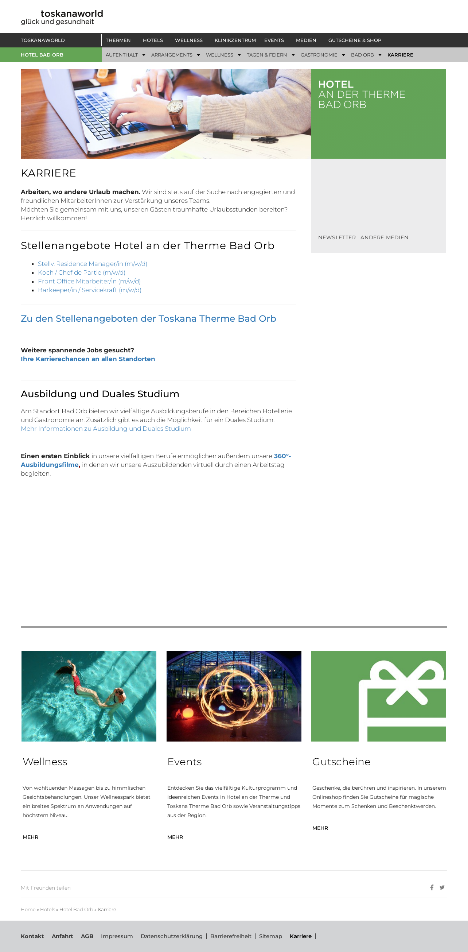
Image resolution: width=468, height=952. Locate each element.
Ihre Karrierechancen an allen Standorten (88, 359)
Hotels (47, 909)
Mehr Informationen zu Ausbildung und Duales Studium (106, 428)
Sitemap (270, 936)
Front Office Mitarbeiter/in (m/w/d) (89, 281)
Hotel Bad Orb (42, 55)
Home (28, 909)
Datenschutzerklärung (172, 936)
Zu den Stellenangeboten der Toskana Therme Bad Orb (148, 318)
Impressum (117, 936)
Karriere (301, 936)
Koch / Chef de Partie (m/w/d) (81, 272)
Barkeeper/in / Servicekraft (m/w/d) (89, 290)
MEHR (30, 837)
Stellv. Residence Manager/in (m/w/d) (92, 263)
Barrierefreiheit (230, 936)
